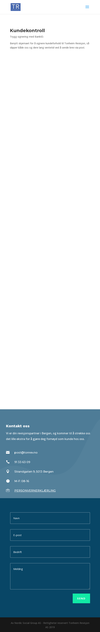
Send (81, 598)
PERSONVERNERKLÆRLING (35, 490)
